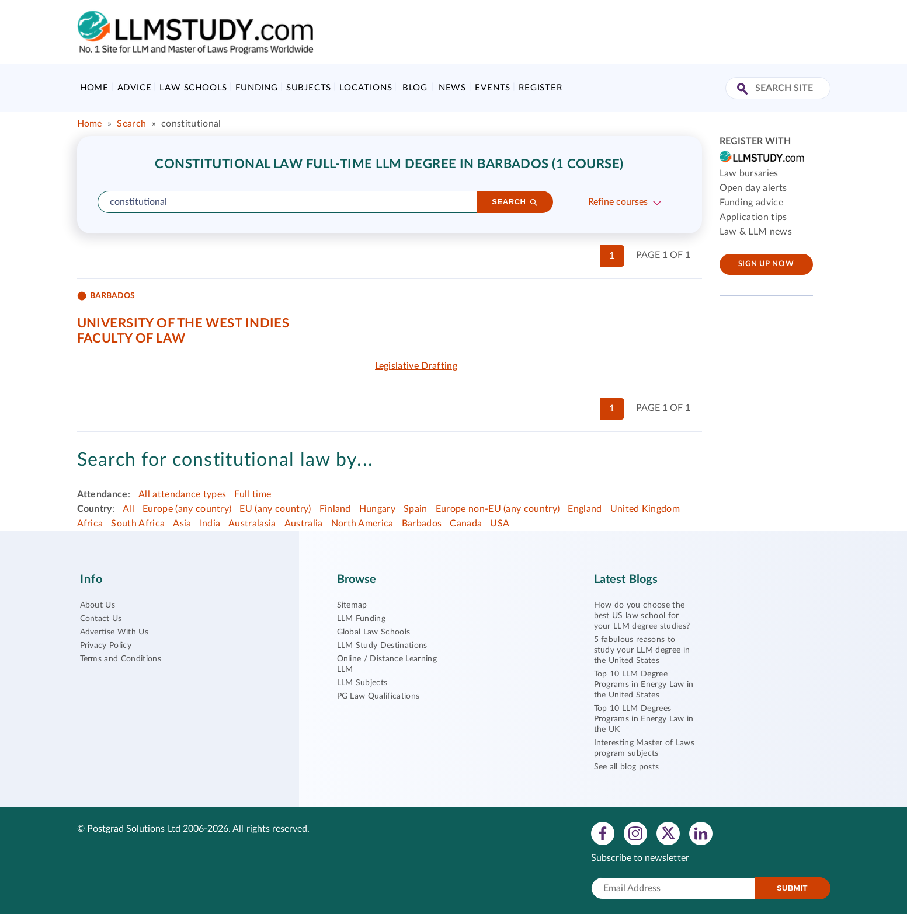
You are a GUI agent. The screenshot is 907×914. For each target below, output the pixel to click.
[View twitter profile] (668, 833)
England (585, 509)
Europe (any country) (187, 509)
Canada (466, 523)
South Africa (138, 523)
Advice (134, 87)
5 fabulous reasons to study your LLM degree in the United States (642, 650)
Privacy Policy (105, 645)
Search (131, 123)
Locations (365, 87)
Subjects (308, 87)
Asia (182, 523)
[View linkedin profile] (701, 833)
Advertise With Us (114, 632)
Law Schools (193, 87)
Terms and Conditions (120, 659)
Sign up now (766, 264)
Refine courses (618, 202)
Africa (90, 523)
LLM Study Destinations (382, 645)
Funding (256, 87)
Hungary (377, 509)
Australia (303, 523)
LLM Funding (361, 619)
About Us (98, 605)
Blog (415, 87)
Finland (335, 509)
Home (94, 87)
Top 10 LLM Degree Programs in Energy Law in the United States (644, 684)
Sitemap (352, 605)
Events (492, 87)
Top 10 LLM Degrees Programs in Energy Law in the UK (644, 719)
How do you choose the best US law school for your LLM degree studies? (642, 615)
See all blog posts (626, 767)
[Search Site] (743, 89)
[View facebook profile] (602, 833)
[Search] (515, 202)
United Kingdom (645, 509)
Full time (252, 494)
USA (499, 523)
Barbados (422, 523)
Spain (416, 509)
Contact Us (101, 619)
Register (540, 87)
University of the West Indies (183, 323)
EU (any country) (275, 509)
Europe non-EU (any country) (498, 509)
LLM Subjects (362, 683)
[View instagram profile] (635, 833)
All (128, 509)
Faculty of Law (131, 338)
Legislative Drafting (416, 366)
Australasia (252, 523)
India (210, 523)
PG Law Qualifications (378, 696)
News (452, 87)
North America (362, 523)
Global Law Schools (374, 632)
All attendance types (182, 494)
